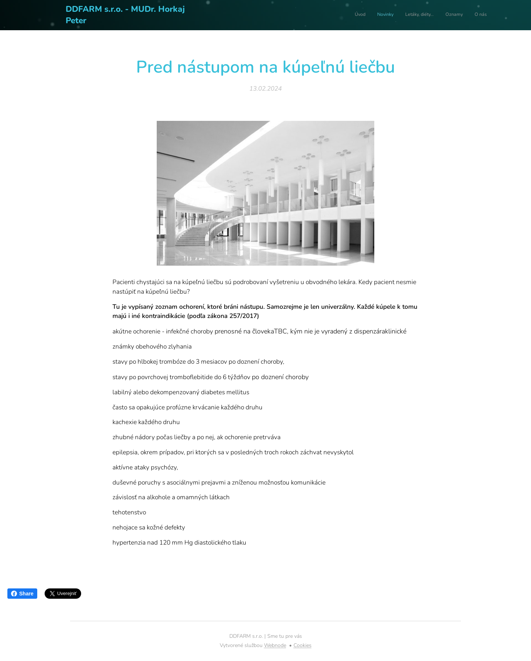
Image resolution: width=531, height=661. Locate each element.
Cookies (303, 645)
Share (22, 594)
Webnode (275, 645)
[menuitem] (441, 15)
